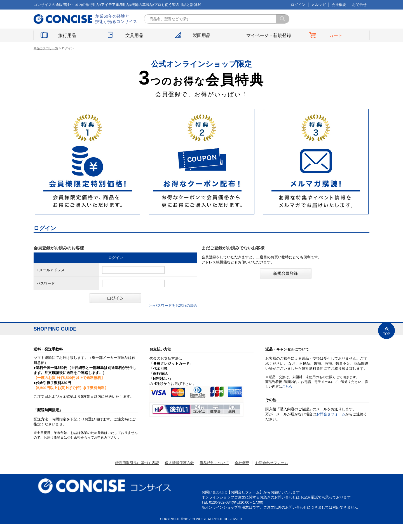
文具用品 (134, 35)
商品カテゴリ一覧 (46, 48)
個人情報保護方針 (179, 463)
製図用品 (201, 35)
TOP (386, 330)
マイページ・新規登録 (268, 35)
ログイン (298, 5)
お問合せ (359, 5)
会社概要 (339, 5)
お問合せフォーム (330, 414)
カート (336, 35)
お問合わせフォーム (271, 463)
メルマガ (318, 5)
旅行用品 (67, 35)
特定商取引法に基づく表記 (137, 463)
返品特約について (214, 463)
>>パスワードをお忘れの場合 (173, 305)
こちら (287, 387)
